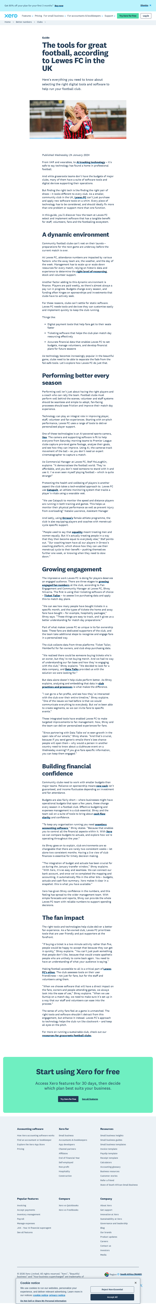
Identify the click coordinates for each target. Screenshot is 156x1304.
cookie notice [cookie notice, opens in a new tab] (40, 1295)
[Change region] (129, 1275)
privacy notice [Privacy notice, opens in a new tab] (57, 1295)
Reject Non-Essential (112, 1289)
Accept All (112, 1297)
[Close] (135, 1282)
